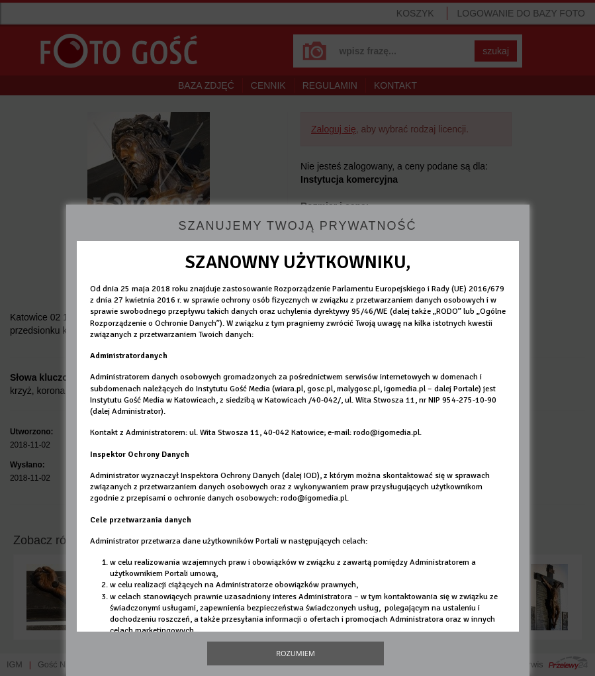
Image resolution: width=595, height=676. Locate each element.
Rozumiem (295, 653)
